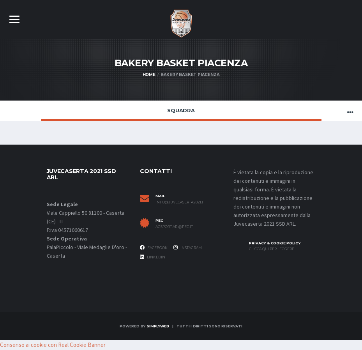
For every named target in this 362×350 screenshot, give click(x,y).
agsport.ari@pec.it (174, 227)
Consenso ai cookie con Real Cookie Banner (53, 344)
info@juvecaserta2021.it (180, 202)
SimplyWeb (158, 326)
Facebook (154, 247)
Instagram (187, 247)
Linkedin (152, 257)
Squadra (180, 110)
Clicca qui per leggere (271, 249)
